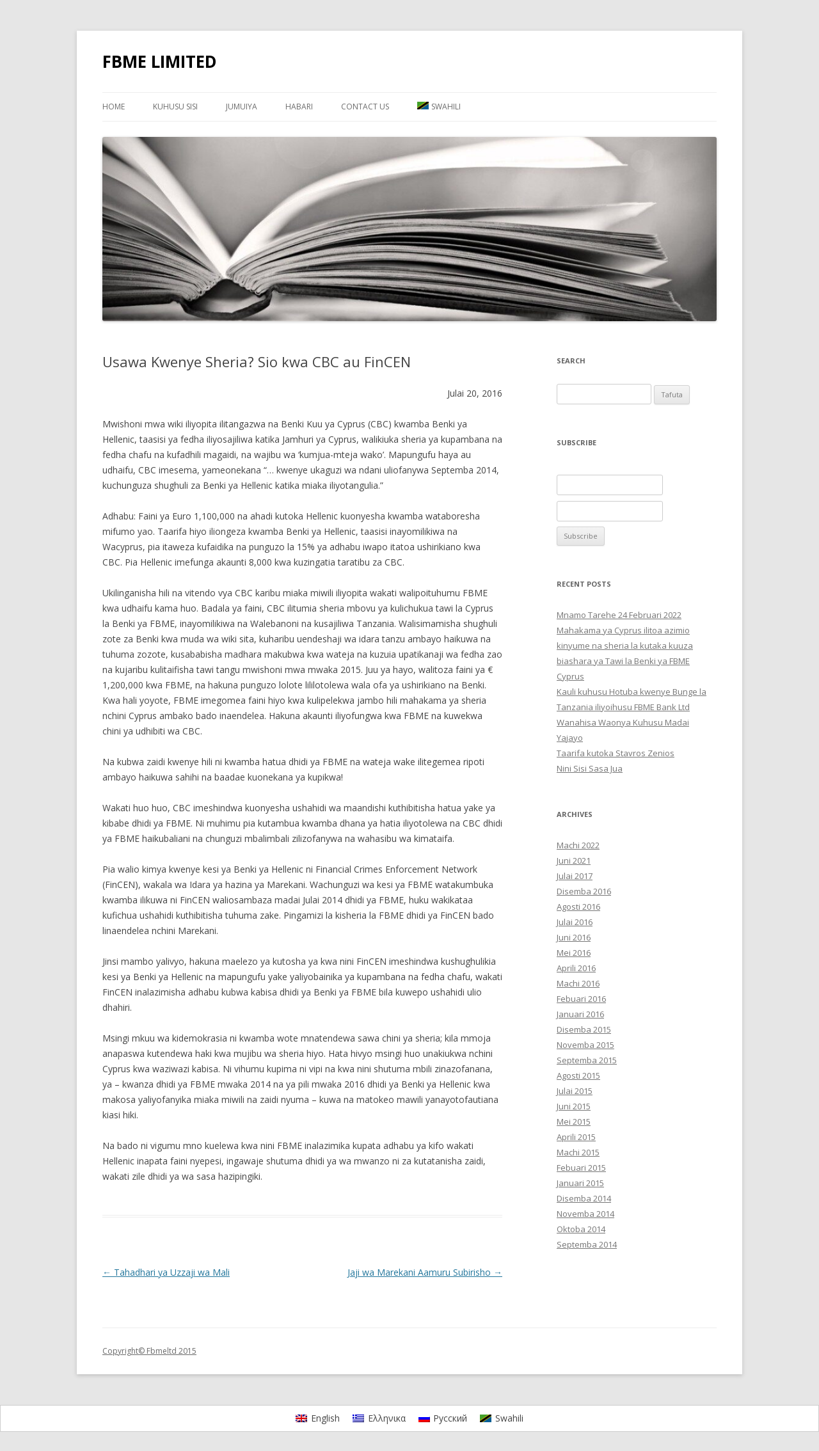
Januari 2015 (580, 1183)
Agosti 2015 (578, 1075)
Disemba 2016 (584, 891)
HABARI (299, 106)
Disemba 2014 (584, 1198)
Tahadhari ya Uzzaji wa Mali (166, 1272)
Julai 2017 (574, 876)
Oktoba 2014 (581, 1229)
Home (113, 106)
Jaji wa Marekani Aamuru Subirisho (424, 1272)
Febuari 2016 (581, 998)
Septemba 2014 (587, 1244)
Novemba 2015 (585, 1045)
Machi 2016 (578, 983)
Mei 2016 (574, 952)
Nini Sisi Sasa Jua (590, 768)
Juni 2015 (574, 1106)
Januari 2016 (580, 1014)
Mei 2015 (574, 1121)
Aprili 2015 (576, 1137)
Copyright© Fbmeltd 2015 (149, 1350)
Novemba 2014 (585, 1213)
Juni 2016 (574, 937)
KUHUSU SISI (175, 106)
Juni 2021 (574, 860)
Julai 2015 (574, 1091)
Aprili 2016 (576, 968)
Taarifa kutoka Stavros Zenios (615, 753)
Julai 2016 (574, 922)
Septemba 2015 (587, 1060)
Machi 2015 (578, 1152)
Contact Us (365, 106)
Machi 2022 (578, 845)
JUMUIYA (241, 106)
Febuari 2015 (581, 1167)
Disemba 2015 (584, 1029)
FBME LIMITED (159, 61)
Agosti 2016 (578, 906)
